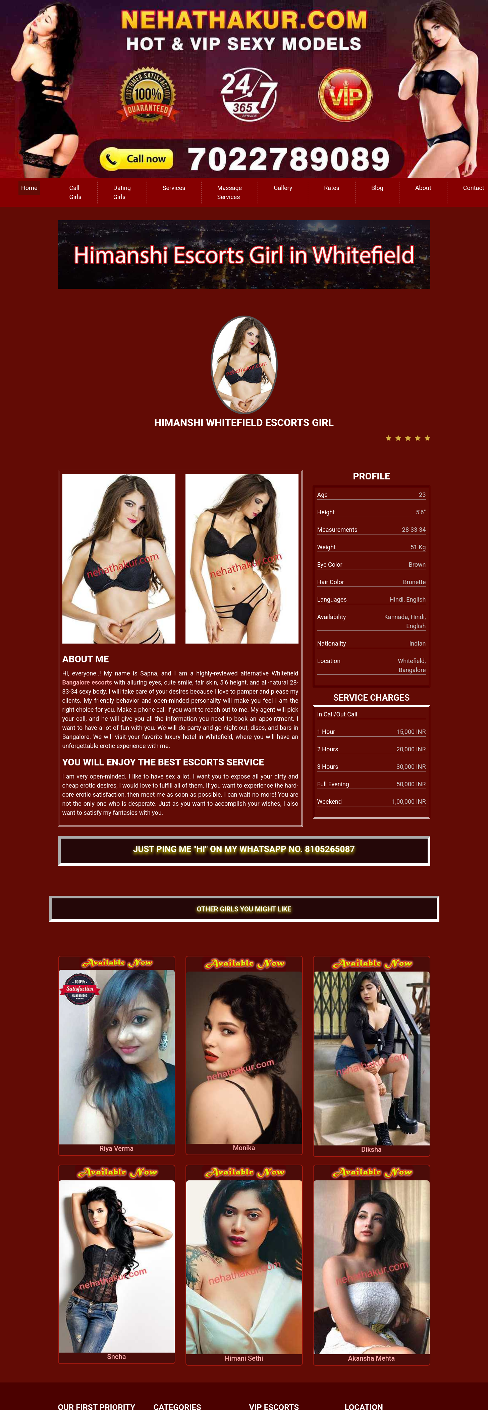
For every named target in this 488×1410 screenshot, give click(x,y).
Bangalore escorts (87, 682)
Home (29, 187)
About (423, 187)
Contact (473, 187)
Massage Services (229, 192)
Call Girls (75, 192)
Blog (377, 187)
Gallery (283, 187)
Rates (331, 187)
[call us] (244, 88)
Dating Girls (122, 192)
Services (174, 187)
